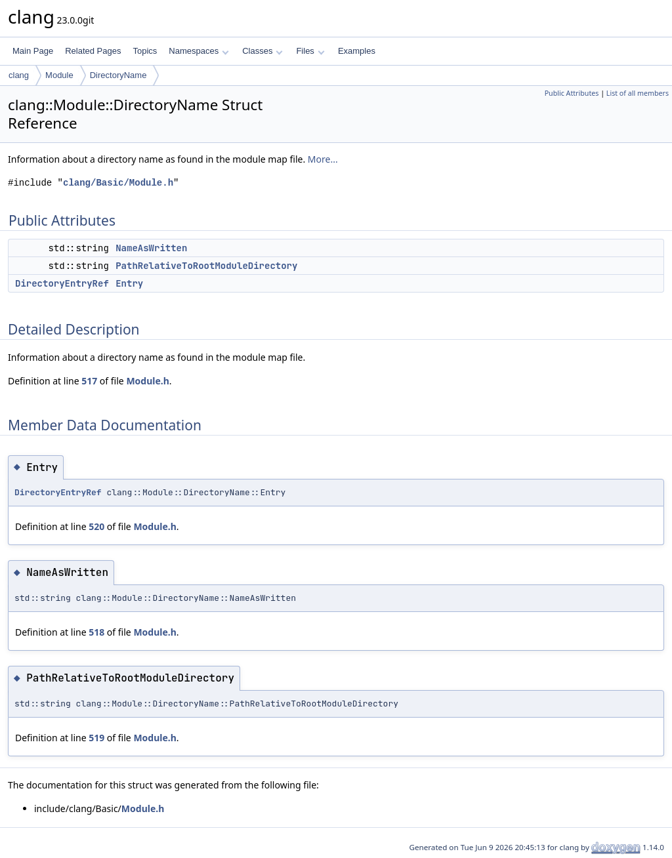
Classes (262, 51)
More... (323, 159)
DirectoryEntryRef (62, 283)
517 (89, 381)
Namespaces (198, 51)
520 (96, 526)
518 (96, 632)
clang (19, 75)
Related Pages (93, 51)
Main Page (32, 51)
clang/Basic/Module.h (118, 182)
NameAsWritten (151, 248)
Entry (129, 283)
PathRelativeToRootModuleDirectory (206, 266)
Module (59, 75)
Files (310, 51)
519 (96, 737)
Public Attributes (572, 93)
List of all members (637, 93)
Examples (356, 51)
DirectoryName (118, 75)
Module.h (147, 381)
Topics (145, 51)
